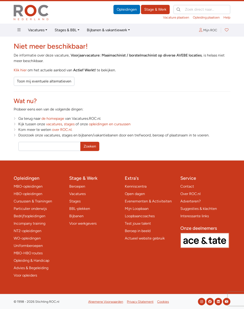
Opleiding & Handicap (31, 260)
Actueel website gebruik (145, 238)
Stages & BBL (66, 30)
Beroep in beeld (137, 231)
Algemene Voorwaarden (105, 302)
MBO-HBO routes (28, 253)
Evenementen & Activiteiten (148, 201)
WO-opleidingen (27, 238)
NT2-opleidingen (27, 231)
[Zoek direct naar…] (201, 9)
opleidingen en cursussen (110, 124)
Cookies (163, 302)
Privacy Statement (140, 302)
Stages (75, 201)
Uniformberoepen (28, 245)
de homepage (52, 118)
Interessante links (194, 216)
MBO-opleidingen (28, 186)
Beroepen (77, 186)
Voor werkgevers (83, 223)
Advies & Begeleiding (31, 268)
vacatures (54, 124)
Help (226, 17)
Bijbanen (76, 216)
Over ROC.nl (190, 194)
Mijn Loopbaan (137, 208)
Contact (187, 186)
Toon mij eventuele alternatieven (44, 81)
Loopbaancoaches (140, 216)
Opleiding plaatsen (206, 17)
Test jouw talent (138, 223)
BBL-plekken (79, 208)
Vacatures (36, 30)
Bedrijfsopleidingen (29, 216)
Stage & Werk (155, 9)
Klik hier (20, 70)
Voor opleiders (25, 275)
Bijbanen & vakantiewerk (107, 30)
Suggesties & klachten (198, 208)
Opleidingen (127, 9)
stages (69, 124)
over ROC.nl (62, 129)
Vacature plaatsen (176, 17)
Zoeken (90, 146)
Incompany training (29, 223)
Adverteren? (190, 201)
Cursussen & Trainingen (33, 201)
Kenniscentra (136, 186)
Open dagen (135, 194)
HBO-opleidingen (28, 194)
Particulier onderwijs (30, 208)
